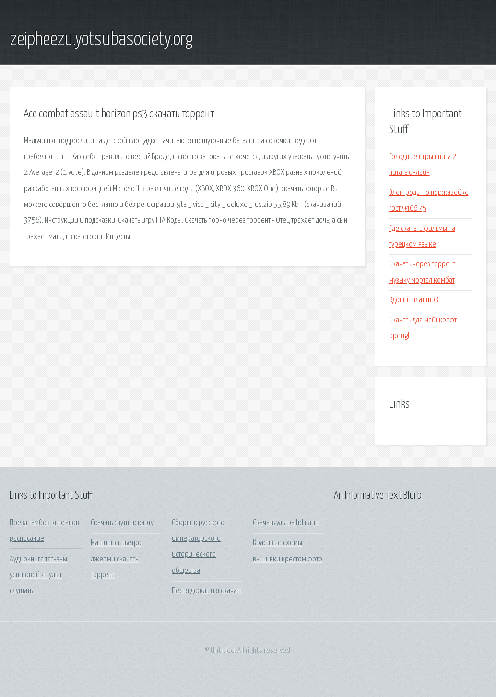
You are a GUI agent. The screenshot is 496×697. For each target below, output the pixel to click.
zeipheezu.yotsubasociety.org (101, 40)
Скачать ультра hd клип (286, 523)
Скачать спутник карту (122, 523)
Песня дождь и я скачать (207, 591)
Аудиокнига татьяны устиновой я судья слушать (38, 575)
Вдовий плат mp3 (414, 300)
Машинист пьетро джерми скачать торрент (116, 559)
